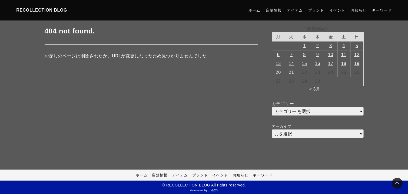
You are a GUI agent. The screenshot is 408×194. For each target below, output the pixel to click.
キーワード (382, 10)
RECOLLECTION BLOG (41, 10)
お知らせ (359, 10)
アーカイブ (281, 126)
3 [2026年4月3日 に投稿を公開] (330, 45)
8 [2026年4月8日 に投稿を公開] (304, 54)
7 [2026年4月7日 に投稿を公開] (291, 54)
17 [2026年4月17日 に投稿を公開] (330, 63)
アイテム (295, 10)
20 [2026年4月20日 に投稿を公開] (278, 72)
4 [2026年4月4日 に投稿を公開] (344, 45)
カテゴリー (283, 103)
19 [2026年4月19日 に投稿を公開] (356, 63)
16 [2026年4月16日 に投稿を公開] (317, 63)
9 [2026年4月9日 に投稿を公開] (317, 54)
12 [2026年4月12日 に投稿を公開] (356, 54)
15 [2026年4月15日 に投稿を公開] (304, 63)
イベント (337, 10)
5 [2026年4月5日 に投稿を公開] (357, 45)
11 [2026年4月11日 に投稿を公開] (343, 54)
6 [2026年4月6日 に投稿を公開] (278, 54)
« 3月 (314, 89)
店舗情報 (274, 10)
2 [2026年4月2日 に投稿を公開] (317, 45)
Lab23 (213, 190)
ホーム (254, 10)
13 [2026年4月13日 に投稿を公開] (278, 63)
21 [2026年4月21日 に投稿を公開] (291, 72)
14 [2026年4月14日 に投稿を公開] (291, 63)
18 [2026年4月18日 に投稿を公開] (343, 63)
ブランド (316, 10)
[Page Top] (397, 183)
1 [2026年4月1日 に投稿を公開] (304, 45)
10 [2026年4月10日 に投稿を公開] (330, 54)
